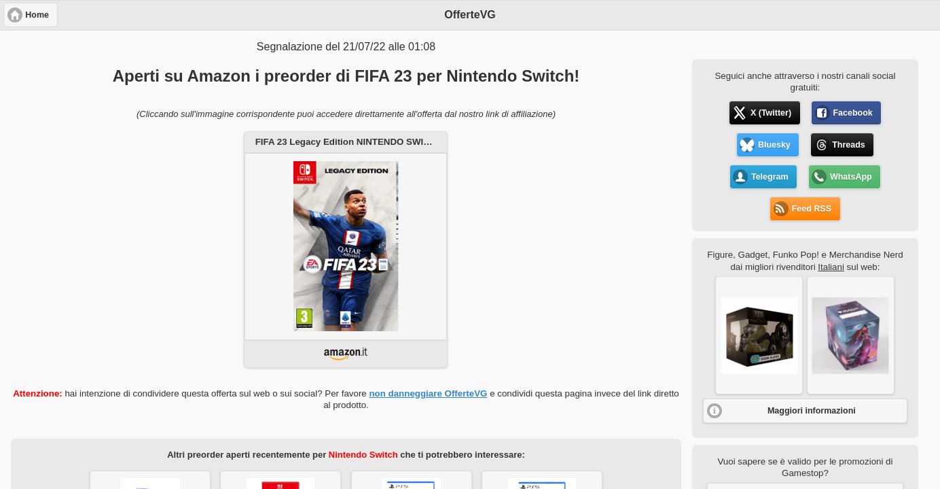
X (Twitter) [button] (771, 113)
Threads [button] (848, 145)
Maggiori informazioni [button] (811, 411)
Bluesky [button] (774, 145)
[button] (759, 335)
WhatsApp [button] (851, 177)
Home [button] (37, 15)
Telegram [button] (770, 177)
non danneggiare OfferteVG (428, 393)
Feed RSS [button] (811, 209)
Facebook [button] (852, 113)
